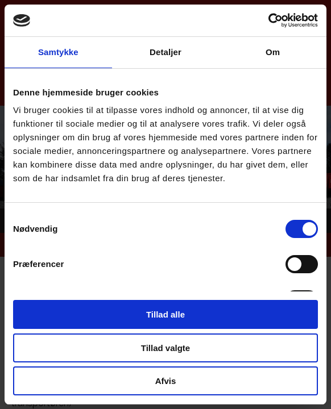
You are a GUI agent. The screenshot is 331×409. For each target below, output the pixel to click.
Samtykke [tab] (58, 52)
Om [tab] (273, 52)
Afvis (165, 381)
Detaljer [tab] (165, 52)
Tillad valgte (165, 348)
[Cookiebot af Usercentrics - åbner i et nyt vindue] (268, 20)
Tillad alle (165, 314)
